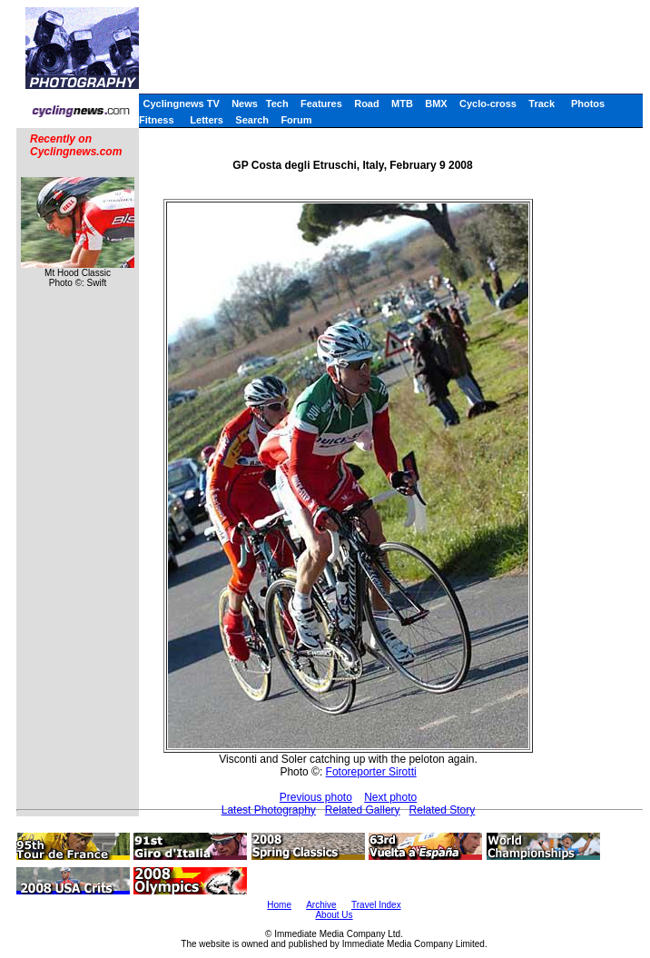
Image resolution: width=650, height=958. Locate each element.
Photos (588, 103)
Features (321, 103)
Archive (321, 905)
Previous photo (316, 797)
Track (541, 103)
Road (366, 103)
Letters (206, 119)
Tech (277, 103)
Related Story (442, 810)
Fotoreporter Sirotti (371, 771)
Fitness (156, 119)
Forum (296, 119)
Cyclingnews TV (181, 103)
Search (252, 119)
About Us (333, 915)
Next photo (390, 797)
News (244, 103)
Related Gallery (362, 810)
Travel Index (376, 905)
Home (279, 905)
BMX (436, 103)
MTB (402, 103)
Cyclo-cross (488, 103)
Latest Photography (269, 810)
